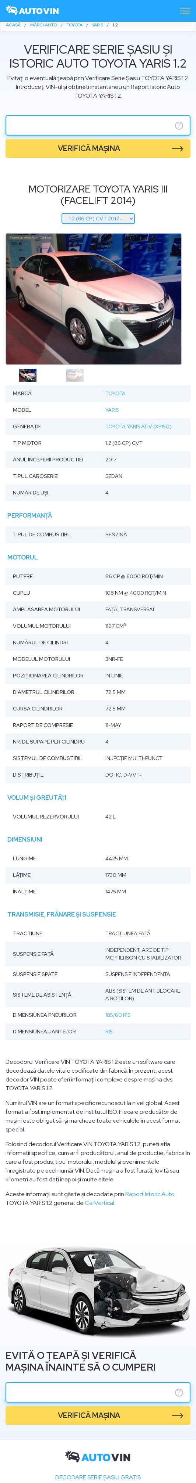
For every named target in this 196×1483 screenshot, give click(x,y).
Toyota (115, 393)
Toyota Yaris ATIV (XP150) (138, 426)
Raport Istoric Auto (150, 1194)
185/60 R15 (117, 1015)
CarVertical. (100, 1203)
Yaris (112, 410)
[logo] (32, 10)
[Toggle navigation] (185, 11)
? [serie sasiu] (179, 126)
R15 (109, 1031)
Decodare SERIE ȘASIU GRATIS (98, 1477)
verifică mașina (89, 148)
